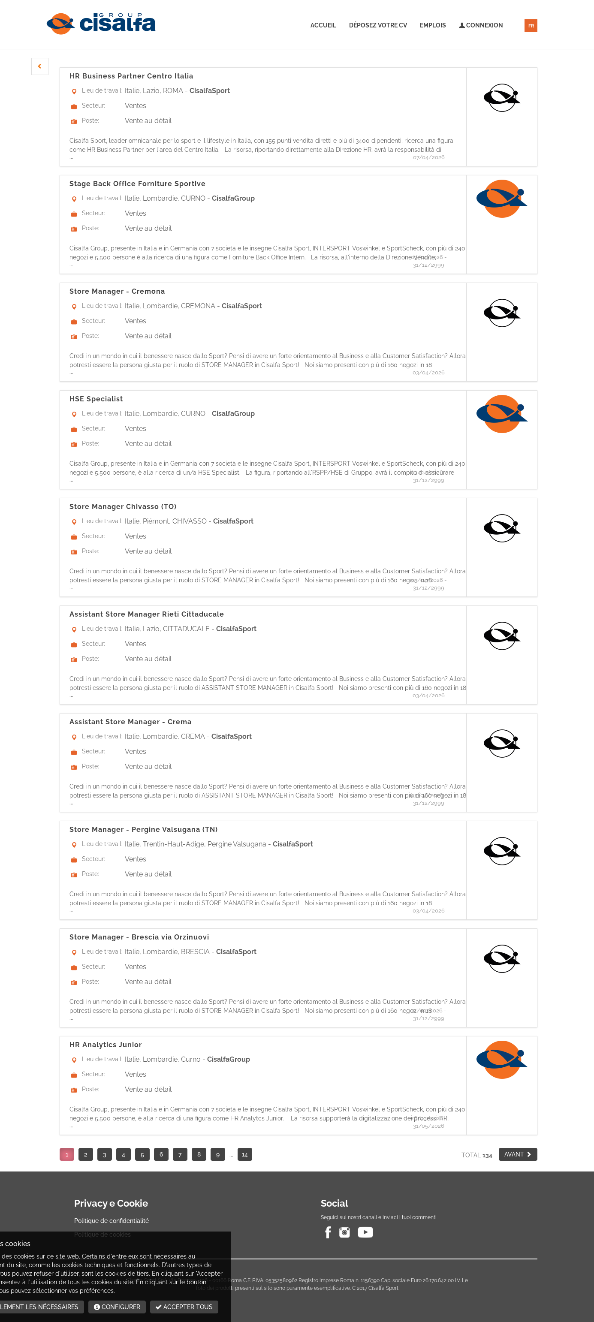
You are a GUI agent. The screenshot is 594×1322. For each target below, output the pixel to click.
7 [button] (179, 1154)
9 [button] (218, 1154)
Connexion (481, 25)
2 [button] (85, 1154)
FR (531, 26)
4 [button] (123, 1154)
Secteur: (93, 105)
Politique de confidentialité (111, 1220)
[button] (39, 66)
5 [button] (142, 1154)
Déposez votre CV (378, 25)
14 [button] (245, 1154)
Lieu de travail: (102, 90)
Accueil (323, 25)
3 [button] (104, 1154)
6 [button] (161, 1154)
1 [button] (67, 1154)
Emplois (433, 25)
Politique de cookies (102, 1234)
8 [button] (199, 1154)
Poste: (90, 120)
